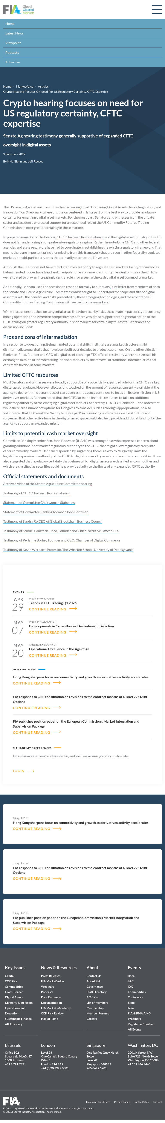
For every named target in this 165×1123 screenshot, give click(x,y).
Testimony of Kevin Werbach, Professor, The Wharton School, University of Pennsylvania (68, 549)
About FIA (93, 979)
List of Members (97, 1000)
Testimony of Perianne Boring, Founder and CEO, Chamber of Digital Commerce (61, 540)
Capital (9, 973)
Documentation (52, 1000)
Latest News (14, 33)
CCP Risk (11, 979)
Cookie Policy (141, 1099)
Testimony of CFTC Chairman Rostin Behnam (36, 493)
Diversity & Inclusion (19, 1000)
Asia (131, 1006)
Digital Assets (14, 995)
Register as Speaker (141, 1022)
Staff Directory (97, 990)
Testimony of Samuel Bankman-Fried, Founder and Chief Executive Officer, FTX (61, 531)
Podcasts (12, 52)
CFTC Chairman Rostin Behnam (80, 237)
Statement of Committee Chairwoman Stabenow (39, 502)
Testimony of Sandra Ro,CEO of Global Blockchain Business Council (52, 521)
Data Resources (51, 995)
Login (18, 768)
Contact (157, 1099)
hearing (75, 207)
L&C (130, 979)
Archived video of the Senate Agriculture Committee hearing (47, 484)
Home (9, 23)
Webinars (47, 984)
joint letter (118, 287)
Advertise (12, 62)
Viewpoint (13, 43)
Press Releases (50, 973)
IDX (130, 984)
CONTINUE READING (47, 609)
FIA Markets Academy (56, 1006)
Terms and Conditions (98, 1099)
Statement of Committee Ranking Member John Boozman (45, 512)
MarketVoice (24, 86)
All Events (134, 1027)
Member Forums (98, 1011)
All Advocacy (14, 1022)
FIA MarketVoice (52, 979)
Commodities (14, 984)
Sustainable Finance (18, 1016)
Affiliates (93, 995)
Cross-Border (14, 990)
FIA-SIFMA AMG (139, 1011)
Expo (131, 1000)
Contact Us (94, 973)
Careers (92, 1016)
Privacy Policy (122, 1099)
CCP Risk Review (52, 1011)
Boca (131, 973)
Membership (95, 1006)
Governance (95, 984)
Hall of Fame (49, 1016)
